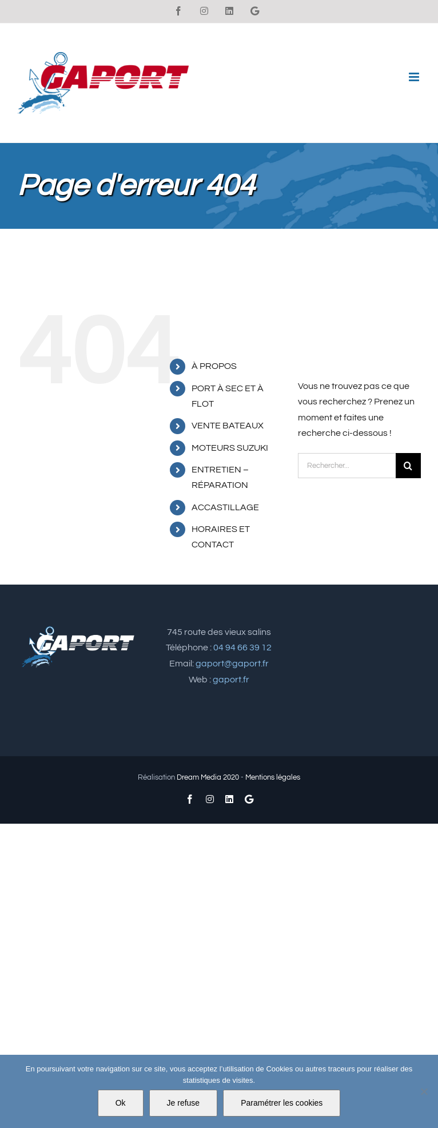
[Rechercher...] (347, 465)
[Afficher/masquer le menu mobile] (415, 77)
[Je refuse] (423, 1091)
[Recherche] (408, 465)
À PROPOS (214, 366)
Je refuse (183, 1102)
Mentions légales (272, 777)
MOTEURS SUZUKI (230, 447)
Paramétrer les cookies (281, 1102)
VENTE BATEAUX (228, 425)
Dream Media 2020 (208, 777)
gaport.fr (231, 679)
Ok (121, 1102)
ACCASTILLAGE (225, 507)
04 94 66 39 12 (242, 647)
